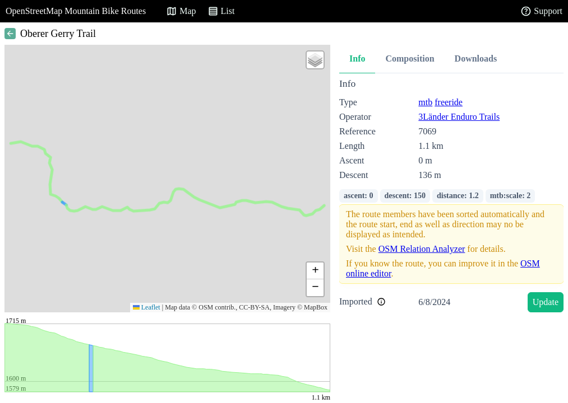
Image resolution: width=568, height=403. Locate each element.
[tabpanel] (451, 197)
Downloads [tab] (476, 58)
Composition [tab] (409, 58)
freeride (449, 102)
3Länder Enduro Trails (459, 116)
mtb (425, 102)
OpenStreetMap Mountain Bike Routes (76, 11)
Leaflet (146, 307)
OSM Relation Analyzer (421, 249)
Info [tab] (357, 58)
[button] (315, 59)
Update (545, 302)
